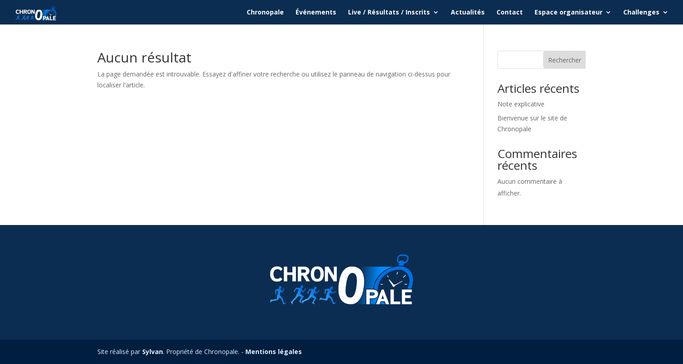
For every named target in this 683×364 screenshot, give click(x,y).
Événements (316, 12)
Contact (510, 12)
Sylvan (152, 351)
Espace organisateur (568, 12)
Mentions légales (273, 351)
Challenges (641, 12)
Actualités (468, 12)
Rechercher (564, 60)
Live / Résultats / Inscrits (389, 12)
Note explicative (520, 104)
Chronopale (265, 12)
